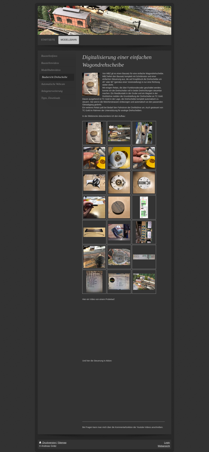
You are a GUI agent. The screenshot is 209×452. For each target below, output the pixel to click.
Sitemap (62, 442)
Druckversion (48, 442)
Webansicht (164, 446)
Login (167, 442)
